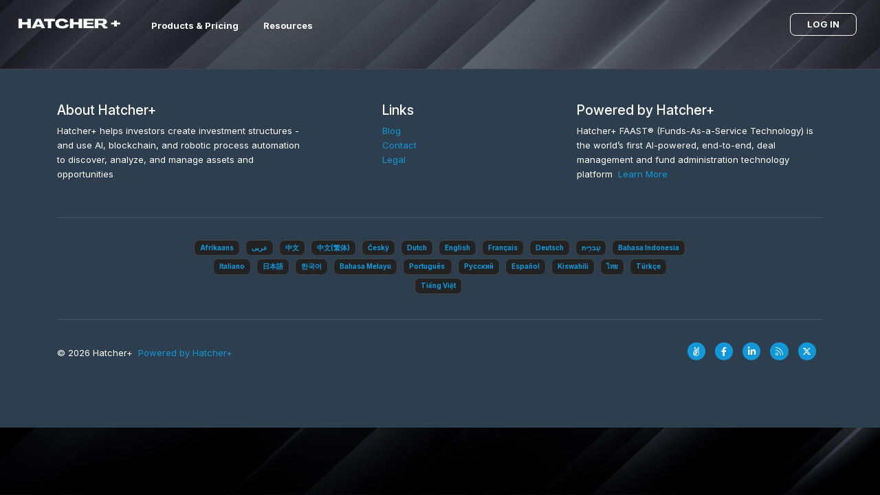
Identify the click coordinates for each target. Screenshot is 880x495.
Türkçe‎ (648, 266)
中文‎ (292, 248)
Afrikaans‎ (217, 248)
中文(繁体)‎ (333, 248)
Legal (394, 159)
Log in (823, 24)
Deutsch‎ (550, 248)
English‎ (457, 248)
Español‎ (526, 266)
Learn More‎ (643, 173)
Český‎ (378, 248)
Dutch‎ (417, 248)
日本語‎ (273, 266)
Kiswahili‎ (573, 266)
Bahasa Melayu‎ (365, 266)
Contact (399, 145)
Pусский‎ (479, 266)
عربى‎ (259, 248)
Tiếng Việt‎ (438, 285)
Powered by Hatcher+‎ (185, 352)
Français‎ (503, 248)
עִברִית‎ (591, 248)
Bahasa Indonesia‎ (648, 248)
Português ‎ (427, 266)
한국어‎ (311, 266)
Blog (391, 130)
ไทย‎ (612, 266)
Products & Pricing (195, 25)
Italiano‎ (232, 266)
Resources (288, 25)
